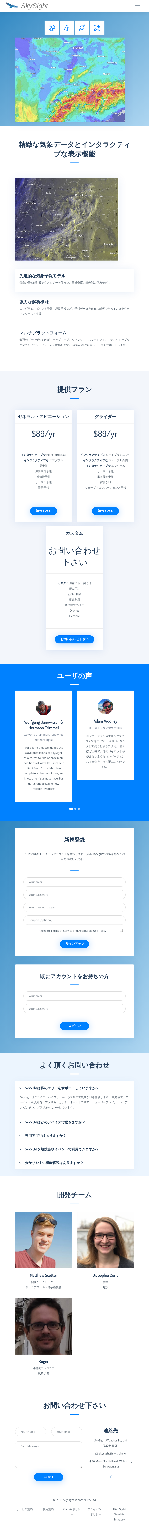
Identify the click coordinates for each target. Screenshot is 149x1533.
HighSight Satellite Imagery (119, 1514)
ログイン (74, 1026)
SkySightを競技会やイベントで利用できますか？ (59, 1149)
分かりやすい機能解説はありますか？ (51, 1162)
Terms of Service (61, 931)
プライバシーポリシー (95, 1511)
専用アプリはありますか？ (42, 1135)
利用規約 (48, 1509)
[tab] (52, 28)
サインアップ (75, 943)
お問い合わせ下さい (74, 639)
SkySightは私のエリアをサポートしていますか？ (59, 1088)
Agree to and (72, 931)
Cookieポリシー (72, 1511)
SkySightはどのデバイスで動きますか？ (52, 1122)
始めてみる (43, 511)
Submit (48, 1477)
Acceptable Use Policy (92, 931)
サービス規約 (24, 1509)
